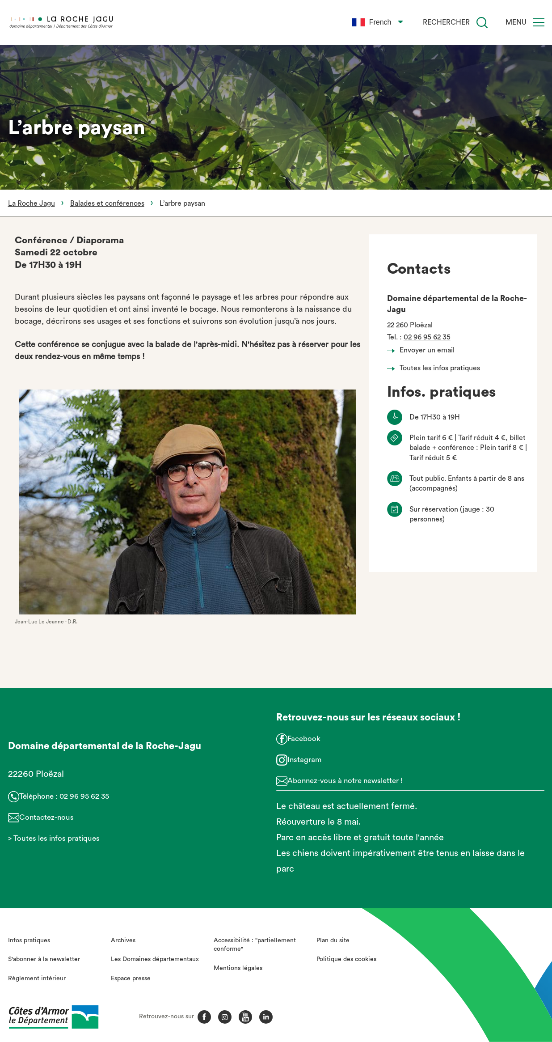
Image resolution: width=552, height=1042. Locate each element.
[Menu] (538, 22)
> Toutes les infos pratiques (54, 838)
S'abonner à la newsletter (44, 959)
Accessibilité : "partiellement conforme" (255, 945)
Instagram (304, 759)
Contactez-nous (46, 817)
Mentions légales (238, 968)
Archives (123, 940)
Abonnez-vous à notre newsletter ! (345, 780)
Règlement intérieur (37, 978)
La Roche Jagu (31, 203)
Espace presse (131, 978)
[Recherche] (482, 22)
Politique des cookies (346, 959)
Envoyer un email (423, 350)
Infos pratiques (29, 940)
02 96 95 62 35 (427, 337)
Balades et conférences (107, 203)
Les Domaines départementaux (155, 959)
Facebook (303, 738)
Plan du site (333, 940)
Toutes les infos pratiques (436, 368)
